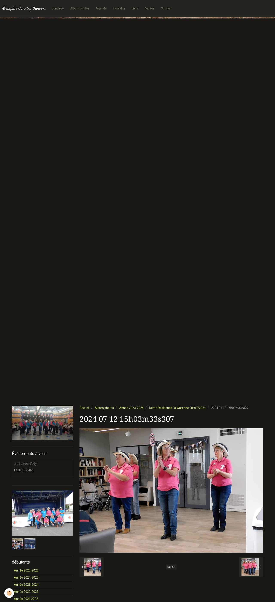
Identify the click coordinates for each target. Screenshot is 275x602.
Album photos (79, 8)
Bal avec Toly (25, 463)
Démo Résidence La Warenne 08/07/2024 (177, 408)
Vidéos (149, 8)
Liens (135, 8)
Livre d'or (119, 8)
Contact (166, 8)
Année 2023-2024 (131, 408)
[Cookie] (9, 593)
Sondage (58, 8)
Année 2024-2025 (26, 577)
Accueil (84, 408)
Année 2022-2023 (26, 591)
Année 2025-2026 (26, 570)
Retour (171, 566)
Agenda (101, 8)
